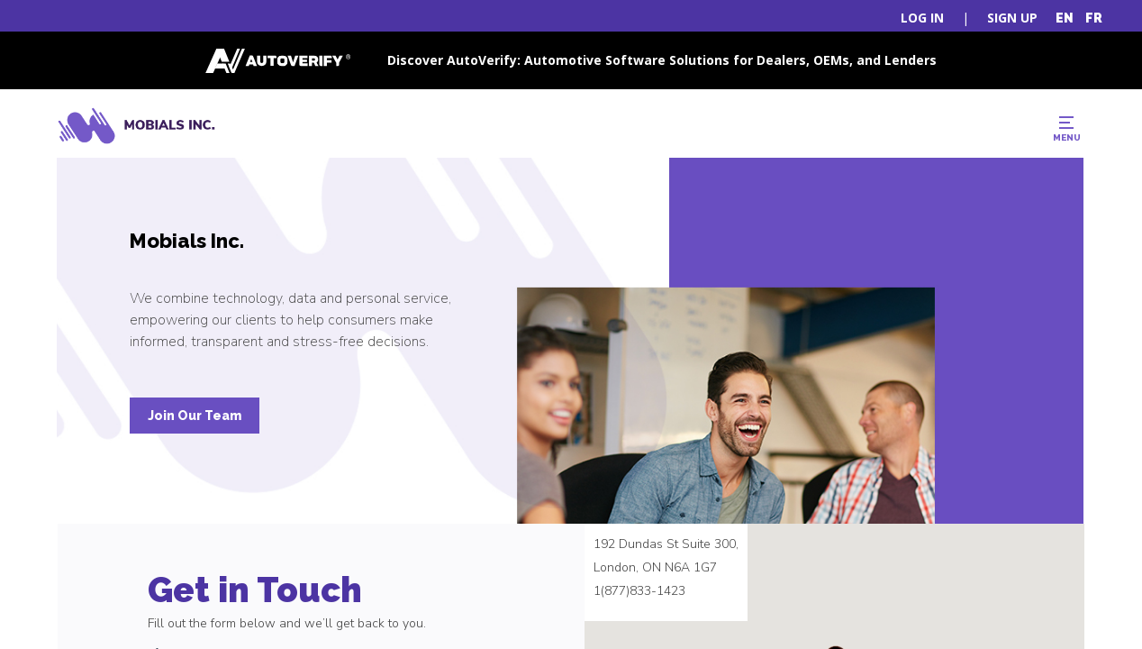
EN (1065, 18)
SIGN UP (1012, 17)
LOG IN (922, 17)
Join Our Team (194, 415)
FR (1093, 18)
